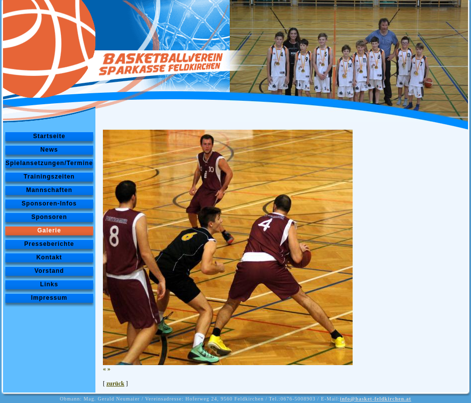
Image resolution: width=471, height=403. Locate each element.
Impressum (49, 297)
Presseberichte (49, 243)
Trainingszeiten (48, 176)
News (49, 149)
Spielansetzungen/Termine (49, 163)
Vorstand (49, 270)
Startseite (49, 136)
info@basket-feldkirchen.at (376, 399)
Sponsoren (49, 216)
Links (49, 284)
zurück (115, 383)
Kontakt (49, 257)
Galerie (49, 230)
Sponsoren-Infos (48, 203)
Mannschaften (49, 190)
